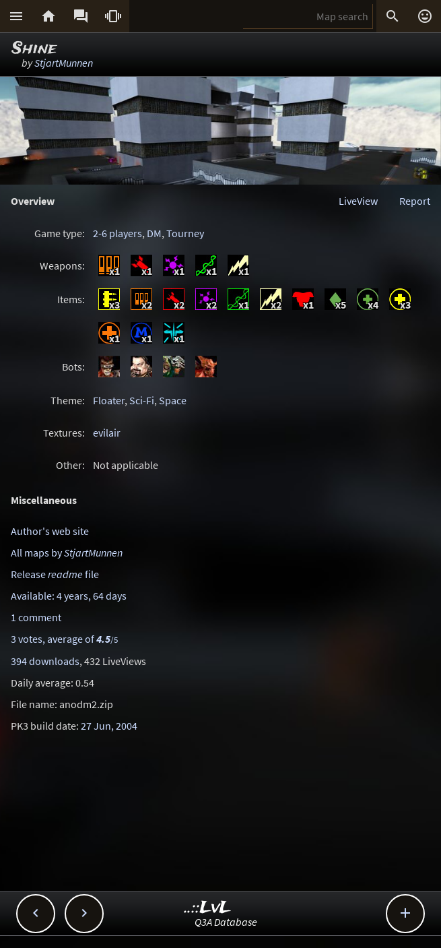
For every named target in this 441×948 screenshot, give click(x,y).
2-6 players (117, 233)
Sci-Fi (141, 400)
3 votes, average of (64, 638)
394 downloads (45, 661)
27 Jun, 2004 (109, 725)
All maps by (67, 552)
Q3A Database (226, 921)
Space (172, 400)
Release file (55, 574)
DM (154, 233)
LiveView (358, 201)
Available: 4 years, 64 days (69, 595)
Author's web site (50, 531)
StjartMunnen (63, 62)
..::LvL (207, 908)
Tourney (185, 233)
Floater (109, 400)
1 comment (36, 617)
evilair (107, 432)
